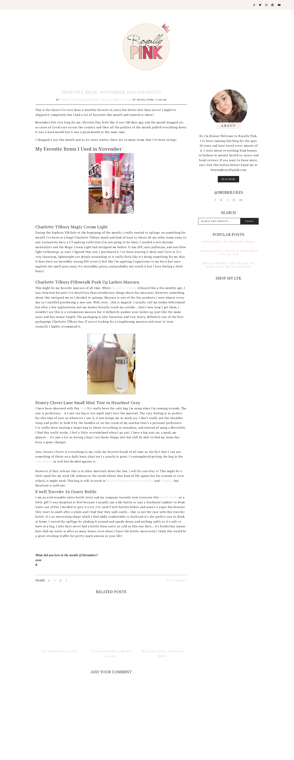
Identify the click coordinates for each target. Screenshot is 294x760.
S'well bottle (168, 497)
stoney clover (120, 99)
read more (228, 179)
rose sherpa (44, 461)
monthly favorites (73, 99)
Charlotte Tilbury (124, 288)
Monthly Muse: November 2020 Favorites (111, 92)
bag (82, 408)
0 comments (177, 580)
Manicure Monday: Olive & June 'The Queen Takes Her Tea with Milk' (228, 264)
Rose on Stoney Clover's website (129, 481)
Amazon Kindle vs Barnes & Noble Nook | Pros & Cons (228, 252)
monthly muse (98, 99)
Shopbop (166, 481)
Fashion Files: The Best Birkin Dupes (228, 241)
